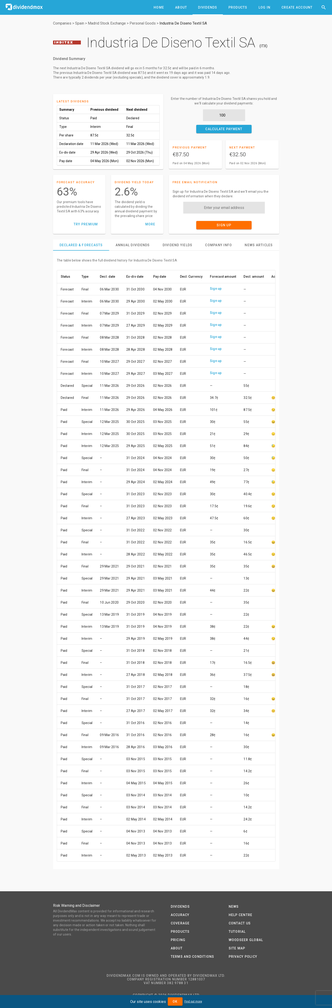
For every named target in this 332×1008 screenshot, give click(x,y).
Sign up (216, 288)
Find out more (193, 1001)
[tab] (159, 7)
